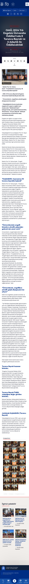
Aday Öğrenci (7, 10)
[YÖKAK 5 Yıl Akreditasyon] (15, 4)
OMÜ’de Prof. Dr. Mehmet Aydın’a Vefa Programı (19, 520)
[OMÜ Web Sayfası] (4, 4)
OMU (6, 493)
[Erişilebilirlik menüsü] (14, 581)
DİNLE (14, 65)
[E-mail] (8, 581)
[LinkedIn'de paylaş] (17, 61)
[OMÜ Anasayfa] (7, 14)
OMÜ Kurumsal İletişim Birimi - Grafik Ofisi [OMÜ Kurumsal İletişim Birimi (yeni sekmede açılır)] (11, 573)
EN (21, 14)
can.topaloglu (15, 49)
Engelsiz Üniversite (20, 493)
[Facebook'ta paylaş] (4, 61)
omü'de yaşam (14, 26)
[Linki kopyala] (21, 61)
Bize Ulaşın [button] (22, 10)
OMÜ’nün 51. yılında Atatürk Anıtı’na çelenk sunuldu (8, 541)
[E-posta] (11, 14)
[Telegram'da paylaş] (14, 61)
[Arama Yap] (17, 14)
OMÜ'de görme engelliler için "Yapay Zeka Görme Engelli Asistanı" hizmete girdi (8, 521)
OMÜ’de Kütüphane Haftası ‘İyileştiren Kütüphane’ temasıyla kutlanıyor (20, 542)
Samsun (11, 493)
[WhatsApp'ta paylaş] (11, 61)
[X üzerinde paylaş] (8, 61)
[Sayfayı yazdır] (24, 61)
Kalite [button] (15, 10)
